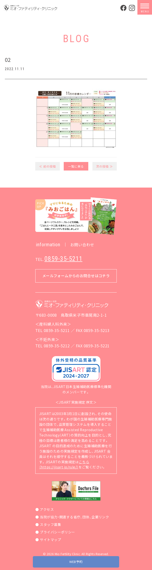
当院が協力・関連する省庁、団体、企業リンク (74, 516)
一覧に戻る (76, 166)
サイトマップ (50, 539)
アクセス (47, 509)
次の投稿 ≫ (104, 166)
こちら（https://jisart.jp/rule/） (64, 464)
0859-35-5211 (63, 258)
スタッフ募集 (50, 524)
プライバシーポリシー (57, 532)
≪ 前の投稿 (47, 166)
